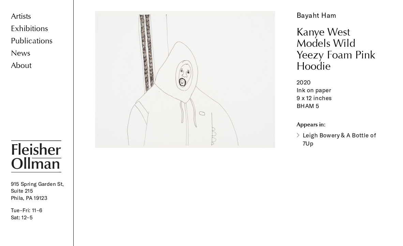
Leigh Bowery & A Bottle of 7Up (339, 139)
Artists (21, 16)
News (20, 53)
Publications (32, 41)
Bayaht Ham (317, 15)
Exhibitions (29, 28)
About (21, 65)
